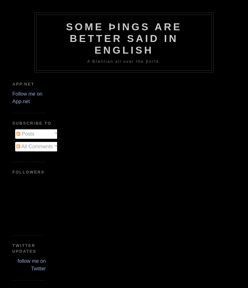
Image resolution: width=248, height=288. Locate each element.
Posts (25, 134)
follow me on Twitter (32, 264)
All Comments (34, 146)
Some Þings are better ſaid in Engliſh (124, 38)
